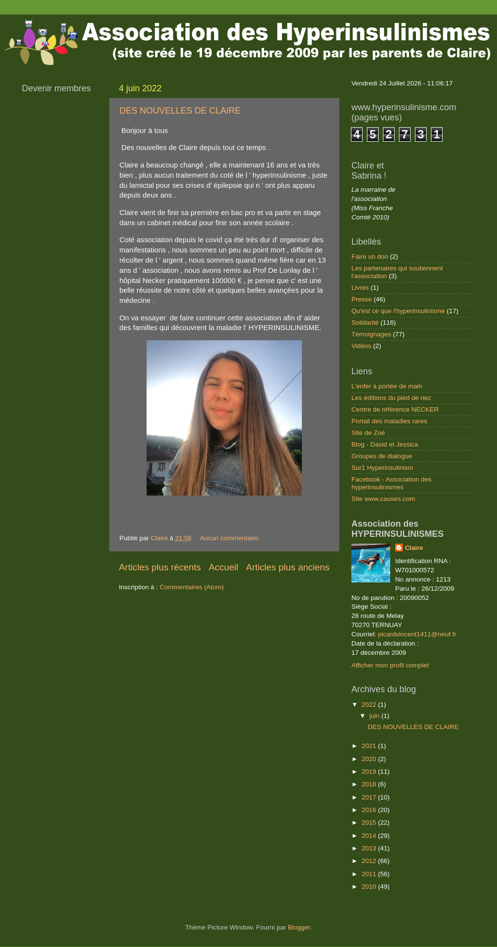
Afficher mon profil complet (390, 665)
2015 (370, 822)
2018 (370, 784)
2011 (370, 874)
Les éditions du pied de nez (391, 397)
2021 (370, 745)
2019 (370, 771)
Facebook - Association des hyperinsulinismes (391, 483)
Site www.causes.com (383, 498)
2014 (370, 835)
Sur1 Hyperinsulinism (382, 467)
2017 (370, 797)
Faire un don (369, 256)
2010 (370, 886)
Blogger (299, 927)
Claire (414, 547)
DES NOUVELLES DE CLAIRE (180, 111)
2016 (370, 810)
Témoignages (371, 334)
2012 (370, 860)
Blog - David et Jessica (384, 444)
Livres (360, 287)
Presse (361, 299)
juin (375, 715)
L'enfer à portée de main (386, 386)
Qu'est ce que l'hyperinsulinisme (398, 311)
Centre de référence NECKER (395, 409)
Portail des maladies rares (389, 421)
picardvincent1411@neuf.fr (417, 634)
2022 (370, 704)
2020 (370, 759)
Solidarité (365, 322)
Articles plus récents (160, 567)
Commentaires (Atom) (192, 587)
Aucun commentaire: (231, 538)
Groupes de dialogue (381, 456)
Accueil (223, 567)
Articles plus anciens (288, 567)
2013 (370, 848)
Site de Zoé (368, 432)
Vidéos (361, 345)
